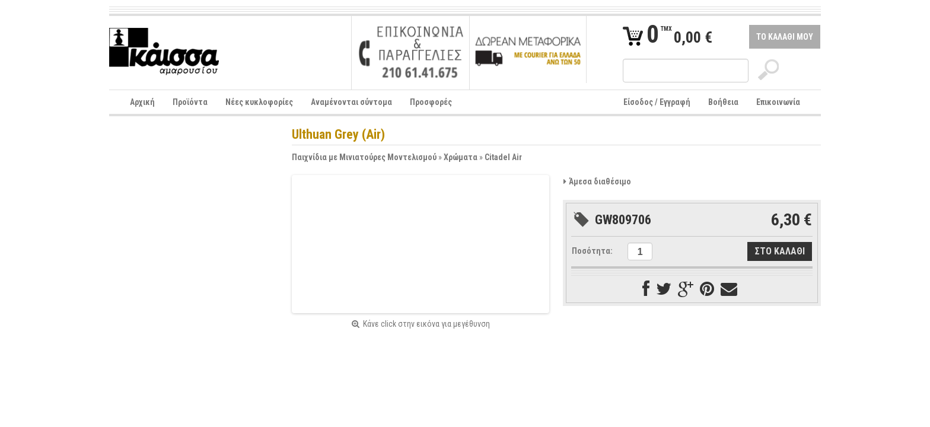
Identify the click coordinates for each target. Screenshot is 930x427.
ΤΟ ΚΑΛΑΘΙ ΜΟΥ (784, 37)
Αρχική (142, 102)
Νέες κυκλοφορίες (259, 102)
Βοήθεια (723, 102)
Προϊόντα (190, 102)
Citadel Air (503, 157)
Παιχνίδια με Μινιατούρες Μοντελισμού (364, 157)
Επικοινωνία (778, 102)
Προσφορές (431, 102)
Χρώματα (460, 157)
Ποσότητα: (592, 251)
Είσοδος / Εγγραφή (656, 102)
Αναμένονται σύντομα (351, 102)
